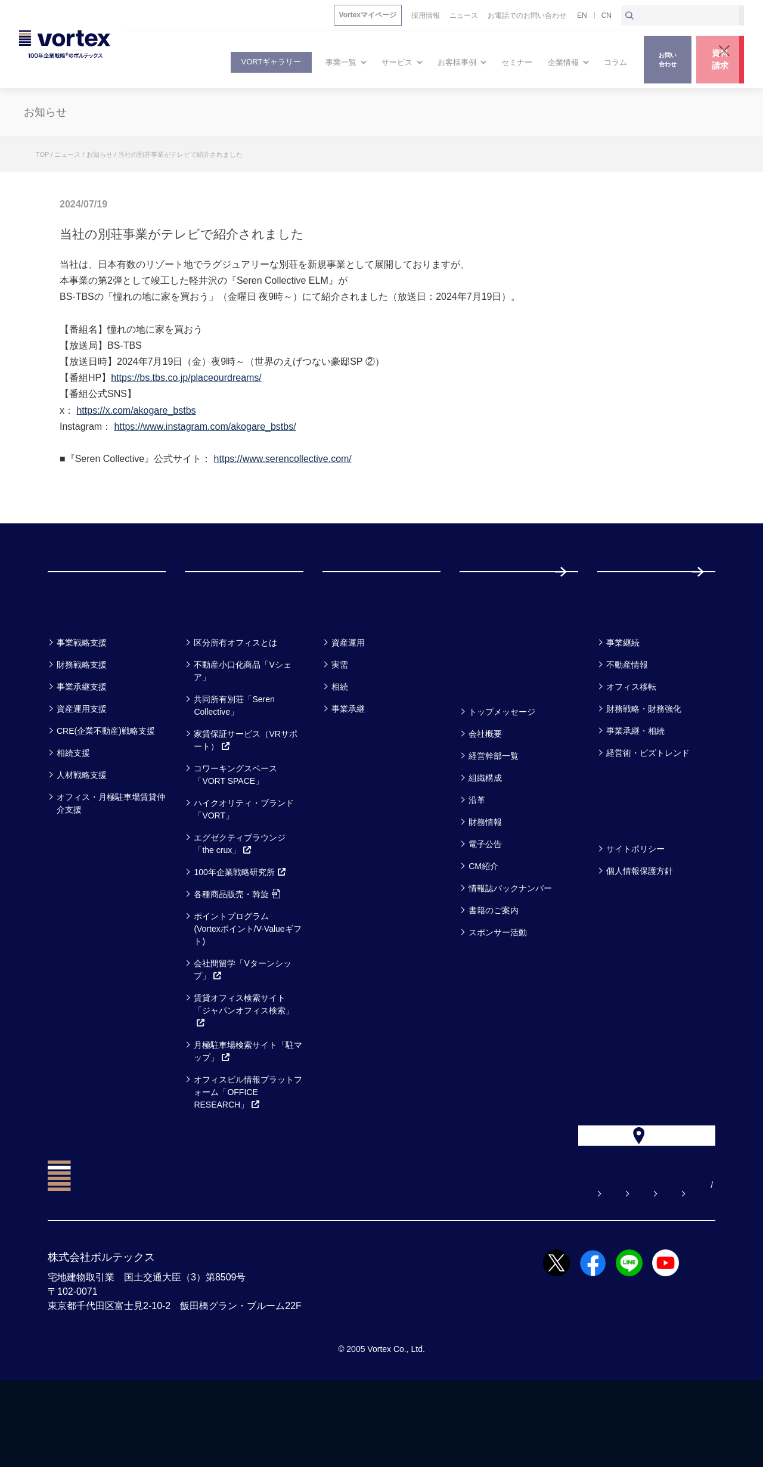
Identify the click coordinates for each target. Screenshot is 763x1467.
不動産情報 (627, 725)
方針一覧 (626, 878)
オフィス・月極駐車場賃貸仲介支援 (111, 864)
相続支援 (73, 813)
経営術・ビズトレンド (648, 813)
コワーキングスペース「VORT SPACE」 (235, 835)
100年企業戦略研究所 (240, 933)
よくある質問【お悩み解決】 (335, 1272)
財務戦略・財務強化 (643, 769)
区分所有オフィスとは (235, 703)
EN (582, 15)
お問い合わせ (443, 1272)
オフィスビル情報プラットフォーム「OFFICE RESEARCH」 (248, 1153)
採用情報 (636, 602)
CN (606, 15)
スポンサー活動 (498, 993)
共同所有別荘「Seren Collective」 (234, 766)
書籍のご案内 (494, 971)
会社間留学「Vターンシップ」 (242, 1030)
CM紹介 (483, 927)
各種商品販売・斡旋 (237, 955)
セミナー (489, 672)
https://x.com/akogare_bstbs (136, 410)
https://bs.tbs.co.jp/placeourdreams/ (186, 378)
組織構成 (485, 838)
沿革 (477, 861)
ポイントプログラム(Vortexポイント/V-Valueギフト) (247, 989)
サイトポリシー (635, 909)
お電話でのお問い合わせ (542, 1272)
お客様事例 (358, 672)
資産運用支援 (82, 769)
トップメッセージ (502, 772)
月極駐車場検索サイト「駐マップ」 (248, 1112)
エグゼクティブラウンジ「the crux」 (240, 905)
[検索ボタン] (629, 15)
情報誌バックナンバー (510, 949)
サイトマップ (641, 1272)
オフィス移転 (631, 747)
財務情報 (485, 883)
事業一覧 (76, 672)
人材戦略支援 (82, 835)
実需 (339, 725)
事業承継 (348, 769)
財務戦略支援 (82, 725)
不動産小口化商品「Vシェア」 (242, 732)
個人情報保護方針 (639, 931)
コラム (619, 672)
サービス (214, 672)
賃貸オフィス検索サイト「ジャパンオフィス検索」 (244, 1071)
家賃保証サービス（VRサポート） (245, 801)
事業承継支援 (82, 747)
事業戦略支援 (82, 703)
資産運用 (348, 703)
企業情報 (488, 741)
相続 (339, 747)
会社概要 (485, 794)
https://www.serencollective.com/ (283, 459)
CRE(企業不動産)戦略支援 (106, 791)
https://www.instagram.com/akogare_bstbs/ (205, 426)
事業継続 (623, 703)
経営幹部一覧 (494, 816)
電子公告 (485, 905)
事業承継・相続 (635, 791)
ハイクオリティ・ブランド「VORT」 (244, 870)
